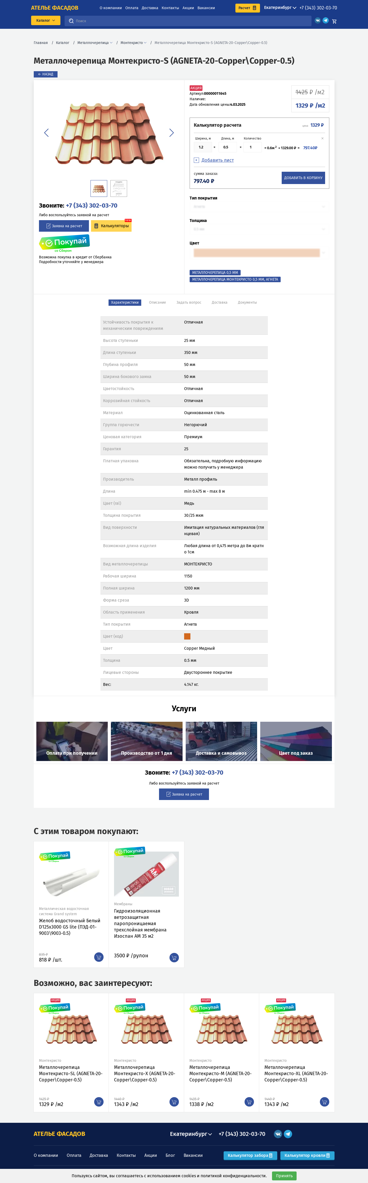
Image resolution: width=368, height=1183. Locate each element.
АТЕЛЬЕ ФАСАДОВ (59, 1133)
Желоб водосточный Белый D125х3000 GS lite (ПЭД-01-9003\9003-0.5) (69, 927)
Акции (188, 7)
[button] (46, 132)
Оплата (131, 7)
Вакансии (206, 7)
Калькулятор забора (250, 1155)
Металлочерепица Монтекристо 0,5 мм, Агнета (235, 279)
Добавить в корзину (303, 178)
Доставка (150, 7)
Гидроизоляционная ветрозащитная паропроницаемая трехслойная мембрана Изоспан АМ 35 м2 (140, 923)
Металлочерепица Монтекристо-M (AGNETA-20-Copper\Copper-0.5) (220, 1073)
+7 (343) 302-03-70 (318, 8)
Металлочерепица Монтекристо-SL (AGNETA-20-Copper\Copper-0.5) (71, 1073)
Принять (284, 1175)
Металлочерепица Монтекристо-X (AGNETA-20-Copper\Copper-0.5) (144, 1073)
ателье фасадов (54, 7)
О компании (111, 7)
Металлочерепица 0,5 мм (215, 272)
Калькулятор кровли (307, 1155)
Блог (170, 1155)
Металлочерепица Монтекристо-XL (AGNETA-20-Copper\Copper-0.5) (296, 1073)
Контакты (170, 7)
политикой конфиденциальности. (234, 1175)
